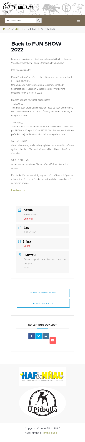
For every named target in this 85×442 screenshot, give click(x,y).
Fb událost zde (19, 190)
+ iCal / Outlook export (43, 303)
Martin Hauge (50, 432)
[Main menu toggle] (78, 20)
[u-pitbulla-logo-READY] (42, 402)
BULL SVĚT (25, 7)
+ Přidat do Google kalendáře (43, 293)
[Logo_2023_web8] (42, 375)
